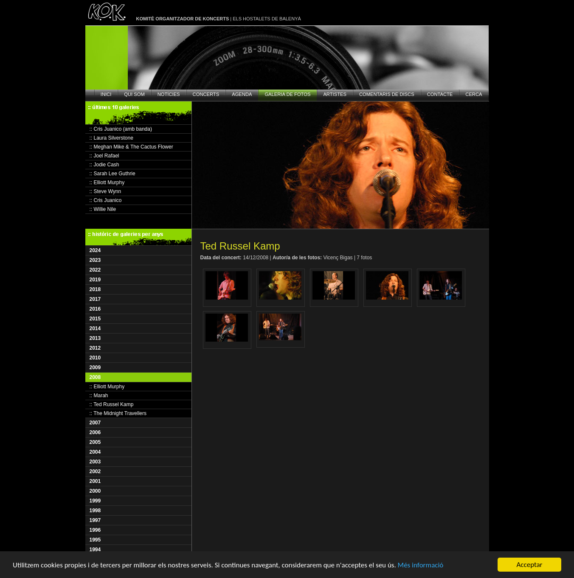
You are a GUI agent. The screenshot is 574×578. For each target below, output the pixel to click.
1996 (95, 530)
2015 (95, 319)
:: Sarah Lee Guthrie (112, 174)
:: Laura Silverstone (111, 138)
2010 (95, 358)
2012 (95, 348)
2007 (95, 423)
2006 (95, 432)
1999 (95, 501)
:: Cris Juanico (106, 200)
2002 (95, 471)
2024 (95, 250)
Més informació (421, 565)
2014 (95, 328)
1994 (95, 550)
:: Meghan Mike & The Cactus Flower (131, 147)
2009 (95, 367)
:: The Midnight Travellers (118, 413)
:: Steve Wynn (105, 191)
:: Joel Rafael (104, 156)
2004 (95, 452)
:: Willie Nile (103, 209)
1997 (95, 520)
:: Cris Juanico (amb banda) (121, 129)
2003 (95, 462)
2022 (95, 270)
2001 (95, 481)
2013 (95, 338)
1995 (95, 540)
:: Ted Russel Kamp (112, 404)
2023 (95, 260)
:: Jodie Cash (104, 165)
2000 (95, 491)
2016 (95, 309)
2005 (95, 442)
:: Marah (99, 395)
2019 (95, 280)
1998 (95, 510)
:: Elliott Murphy (107, 182)
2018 (95, 289)
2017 (95, 299)
